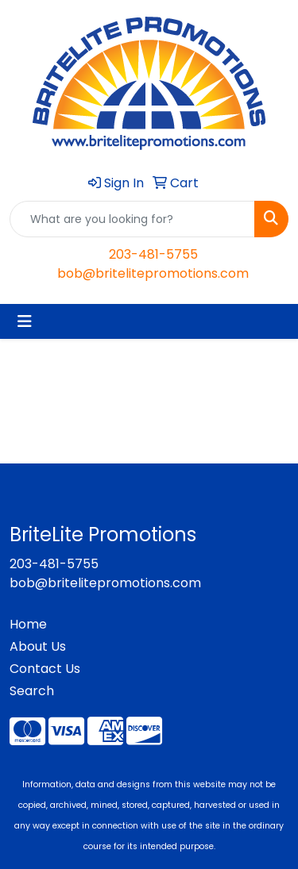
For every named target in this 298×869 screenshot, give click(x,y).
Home (28, 624)
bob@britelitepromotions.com (153, 273)
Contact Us (45, 668)
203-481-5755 (153, 254)
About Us (38, 646)
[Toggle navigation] (24, 321)
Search (32, 691)
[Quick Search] (132, 219)
